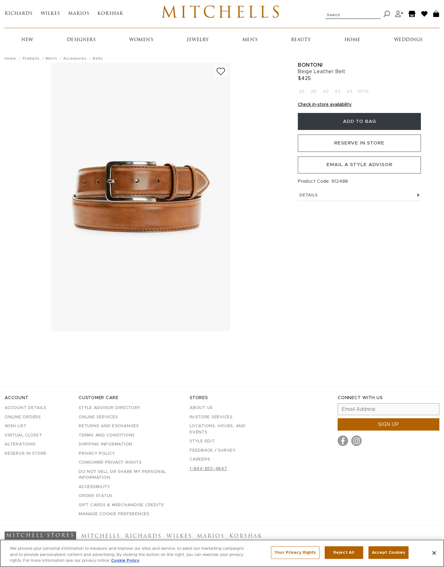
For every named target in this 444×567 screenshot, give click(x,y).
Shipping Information (105, 445)
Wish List (16, 426)
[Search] (387, 14)
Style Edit (202, 442)
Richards (19, 14)
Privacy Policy (97, 454)
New (27, 41)
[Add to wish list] (221, 72)
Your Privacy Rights (295, 553)
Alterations (20, 445)
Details (359, 199)
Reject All (343, 553)
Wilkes (50, 14)
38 (313, 93)
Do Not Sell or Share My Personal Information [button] (122, 475)
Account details (25, 408)
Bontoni (310, 66)
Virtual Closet (23, 435)
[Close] (434, 553)
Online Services (98, 417)
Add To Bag (359, 123)
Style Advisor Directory (109, 408)
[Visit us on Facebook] (343, 441)
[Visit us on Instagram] (356, 441)
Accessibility (94, 487)
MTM (363, 93)
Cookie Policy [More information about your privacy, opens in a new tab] (125, 561)
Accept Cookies (388, 553)
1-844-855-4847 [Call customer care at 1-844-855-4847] (208, 469)
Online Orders (23, 417)
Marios (78, 14)
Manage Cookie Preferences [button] (114, 514)
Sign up (388, 424)
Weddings (408, 41)
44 (350, 93)
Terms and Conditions (107, 435)
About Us (201, 408)
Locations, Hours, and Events (218, 429)
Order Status (96, 496)
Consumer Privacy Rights (110, 463)
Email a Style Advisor (359, 168)
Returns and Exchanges (109, 426)
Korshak (110, 14)
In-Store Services (211, 417)
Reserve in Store (359, 146)
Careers (200, 460)
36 (301, 93)
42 (338, 93)
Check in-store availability (325, 106)
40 (326, 93)
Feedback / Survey (213, 450)
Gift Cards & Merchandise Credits (121, 505)
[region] (222, 553)
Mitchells (222, 14)
